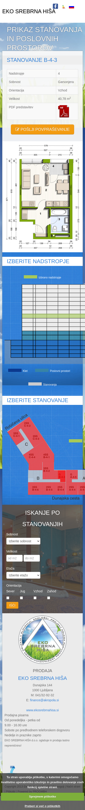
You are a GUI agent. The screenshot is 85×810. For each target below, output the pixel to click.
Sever (10, 591)
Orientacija (14, 585)
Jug (22, 591)
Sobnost (12, 534)
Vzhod (38, 591)
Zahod (51, 591)
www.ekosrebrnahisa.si (42, 710)
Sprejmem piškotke (42, 796)
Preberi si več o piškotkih (42, 806)
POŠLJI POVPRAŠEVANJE (43, 129)
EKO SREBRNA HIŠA (29, 11)
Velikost (11, 551)
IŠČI (12, 605)
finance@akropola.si (44, 700)
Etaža (10, 568)
